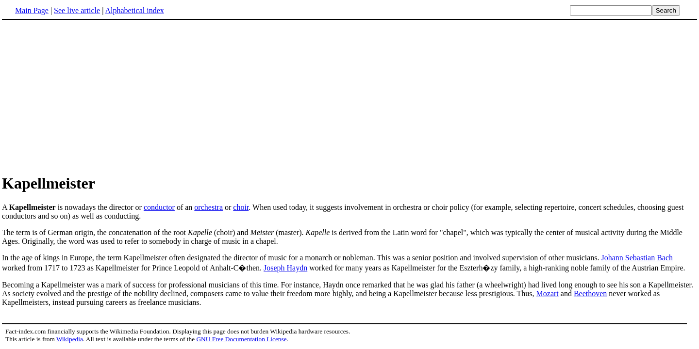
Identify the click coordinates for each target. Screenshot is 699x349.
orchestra (208, 207)
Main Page (32, 10)
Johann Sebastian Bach (637, 258)
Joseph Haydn (285, 268)
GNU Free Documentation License (241, 339)
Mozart (547, 293)
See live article (77, 10)
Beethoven (590, 293)
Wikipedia (69, 339)
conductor (159, 207)
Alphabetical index (134, 10)
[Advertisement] (83, 96)
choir (241, 207)
